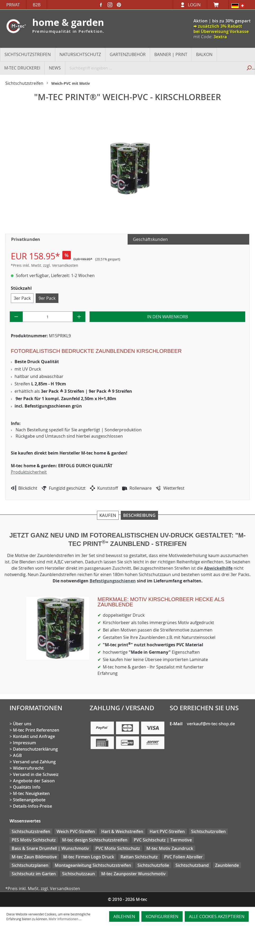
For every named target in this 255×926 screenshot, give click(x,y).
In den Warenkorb (167, 317)
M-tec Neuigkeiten (31, 793)
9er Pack (47, 298)
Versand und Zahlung (34, 762)
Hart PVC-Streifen (167, 831)
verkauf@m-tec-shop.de (211, 724)
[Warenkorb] (217, 5)
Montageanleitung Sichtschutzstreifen (93, 865)
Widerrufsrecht (28, 768)
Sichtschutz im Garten (34, 874)
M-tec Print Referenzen (36, 730)
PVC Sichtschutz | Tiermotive (163, 840)
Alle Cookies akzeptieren (216, 916)
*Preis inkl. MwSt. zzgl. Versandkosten (44, 265)
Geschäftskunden (150, 239)
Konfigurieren (162, 916)
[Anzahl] (47, 316)
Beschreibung (139, 515)
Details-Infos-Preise (32, 806)
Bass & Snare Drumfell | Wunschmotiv (50, 848)
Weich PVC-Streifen (76, 831)
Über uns (22, 724)
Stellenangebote (29, 800)
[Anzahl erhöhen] (79, 316)
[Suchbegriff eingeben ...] (154, 68)
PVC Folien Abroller (183, 857)
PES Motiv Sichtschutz (34, 840)
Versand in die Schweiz (36, 774)
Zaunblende (227, 865)
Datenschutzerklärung (35, 749)
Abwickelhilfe (218, 568)
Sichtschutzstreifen (31, 831)
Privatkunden (25, 239)
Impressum (24, 743)
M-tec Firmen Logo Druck (88, 857)
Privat (13, 5)
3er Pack (22, 298)
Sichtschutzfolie (153, 865)
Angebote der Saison (34, 781)
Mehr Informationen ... (65, 919)
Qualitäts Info (26, 787)
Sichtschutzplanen (30, 865)
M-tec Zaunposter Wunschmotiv (133, 874)
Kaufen (107, 515)
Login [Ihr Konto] (194, 5)
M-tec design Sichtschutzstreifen (94, 840)
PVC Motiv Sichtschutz (117, 848)
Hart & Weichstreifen (122, 831)
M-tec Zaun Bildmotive (34, 857)
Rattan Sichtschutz (139, 857)
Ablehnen (124, 916)
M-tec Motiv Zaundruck (169, 848)
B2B (36, 5)
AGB (17, 755)
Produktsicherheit (29, 472)
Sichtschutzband (192, 865)
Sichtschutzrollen (208, 831)
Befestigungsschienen (113, 581)
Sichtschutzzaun (78, 874)
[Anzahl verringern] (16, 316)
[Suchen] (249, 68)
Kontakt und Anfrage (34, 736)
